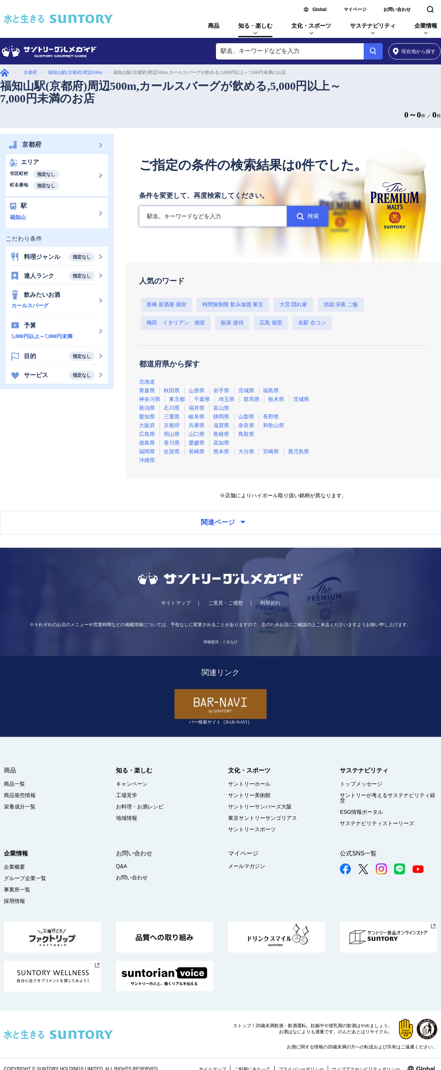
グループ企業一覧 (25, 878)
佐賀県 (172, 451)
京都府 (30, 72)
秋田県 (172, 390)
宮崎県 (271, 451)
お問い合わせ (397, 9)
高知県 (221, 443)
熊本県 (221, 451)
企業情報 (425, 25)
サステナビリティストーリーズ (377, 823)
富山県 (221, 408)
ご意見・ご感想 (225, 603)
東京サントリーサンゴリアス (262, 818)
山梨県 (246, 417)
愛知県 (147, 417)
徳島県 (147, 443)
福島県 (271, 390)
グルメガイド (4, 73)
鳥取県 (246, 434)
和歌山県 (273, 425)
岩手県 (221, 390)
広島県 (147, 434)
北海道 (147, 382)
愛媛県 (197, 443)
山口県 (197, 434)
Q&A (121, 866)
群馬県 (252, 399)
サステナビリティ (373, 25)
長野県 (271, 417)
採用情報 (14, 901)
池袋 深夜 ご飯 (341, 304)
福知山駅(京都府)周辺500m (75, 72)
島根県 (221, 434)
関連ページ (223, 522)
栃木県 (276, 399)
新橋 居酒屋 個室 (166, 304)
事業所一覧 (17, 890)
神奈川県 (149, 399)
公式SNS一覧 (358, 853)
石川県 (172, 408)
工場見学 (126, 795)
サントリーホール (249, 784)
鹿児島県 (298, 451)
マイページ (355, 9)
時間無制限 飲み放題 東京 (232, 304)
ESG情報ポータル (361, 812)
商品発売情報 (20, 795)
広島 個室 (271, 323)
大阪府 (147, 425)
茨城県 (301, 399)
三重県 (172, 417)
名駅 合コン (312, 323)
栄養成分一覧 (20, 807)
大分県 (246, 451)
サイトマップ (176, 603)
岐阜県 (197, 417)
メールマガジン (246, 866)
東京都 (177, 399)
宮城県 (246, 390)
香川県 (172, 443)
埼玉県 (227, 399)
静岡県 (221, 417)
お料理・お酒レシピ (140, 807)
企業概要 (14, 867)
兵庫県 (197, 425)
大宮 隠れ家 (294, 304)
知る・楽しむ (255, 25)
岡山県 (172, 434)
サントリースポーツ (252, 829)
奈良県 (246, 425)
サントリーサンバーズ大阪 (260, 807)
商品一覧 (14, 784)
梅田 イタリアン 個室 (176, 323)
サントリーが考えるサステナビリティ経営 (387, 798)
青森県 (147, 390)
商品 (213, 25)
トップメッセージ (361, 784)
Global (320, 9)
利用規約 (270, 603)
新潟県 (147, 408)
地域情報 (126, 818)
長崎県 (197, 451)
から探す (414, 51)
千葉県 (202, 399)
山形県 (197, 390)
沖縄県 (147, 460)
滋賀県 (221, 425)
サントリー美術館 (249, 795)
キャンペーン (132, 784)
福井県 (197, 408)
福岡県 (147, 451)
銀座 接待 (232, 323)
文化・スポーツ (311, 25)
